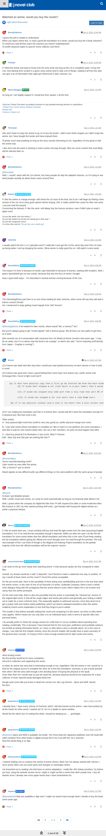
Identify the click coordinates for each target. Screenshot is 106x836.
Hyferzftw (12, 240)
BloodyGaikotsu (15, 32)
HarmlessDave (14, 757)
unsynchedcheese (15, 562)
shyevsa (11, 650)
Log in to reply (96, 23)
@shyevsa (7, 735)
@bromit (6, 493)
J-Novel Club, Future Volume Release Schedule (21, 107)
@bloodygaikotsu (10, 326)
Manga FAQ (7, 110)
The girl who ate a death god (32, 224)
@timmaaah (8, 172)
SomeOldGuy (13, 266)
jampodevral (13, 701)
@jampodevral (9, 796)
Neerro (11, 525)
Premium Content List (11, 112)
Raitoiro (11, 194)
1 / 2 (53, 820)
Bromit (11, 360)
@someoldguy (9, 458)
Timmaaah (12, 128)
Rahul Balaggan (15, 90)
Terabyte (11, 63)
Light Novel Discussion (17, 22)
